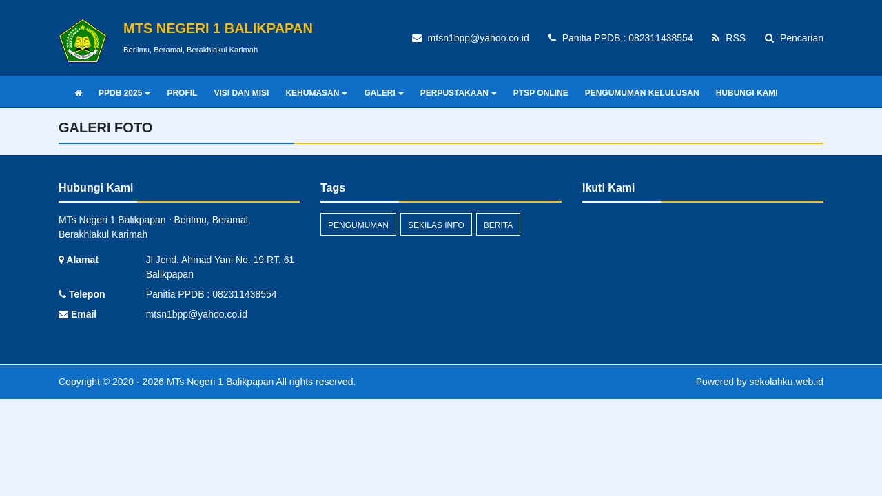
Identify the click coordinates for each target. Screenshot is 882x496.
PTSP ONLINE (540, 93)
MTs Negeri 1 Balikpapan (219, 381)
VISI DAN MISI (241, 93)
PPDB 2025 (124, 93)
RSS (729, 37)
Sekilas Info (436, 225)
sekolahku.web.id (786, 381)
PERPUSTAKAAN (458, 93)
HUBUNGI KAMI (747, 93)
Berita (498, 225)
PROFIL (182, 93)
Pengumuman (358, 225)
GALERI (383, 93)
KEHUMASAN (316, 93)
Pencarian (794, 37)
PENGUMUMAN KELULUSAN (642, 93)
